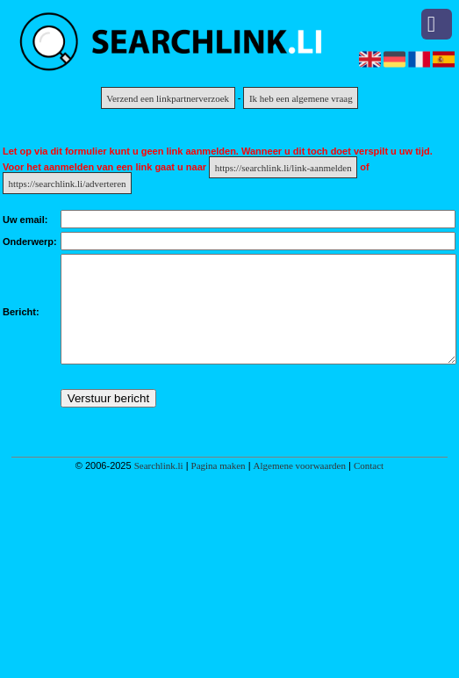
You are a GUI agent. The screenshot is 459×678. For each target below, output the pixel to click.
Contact (369, 486)
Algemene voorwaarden (300, 486)
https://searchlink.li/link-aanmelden (283, 167)
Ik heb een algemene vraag (301, 97)
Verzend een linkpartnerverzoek (167, 97)
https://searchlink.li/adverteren (67, 182)
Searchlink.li (158, 486)
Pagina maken (218, 486)
